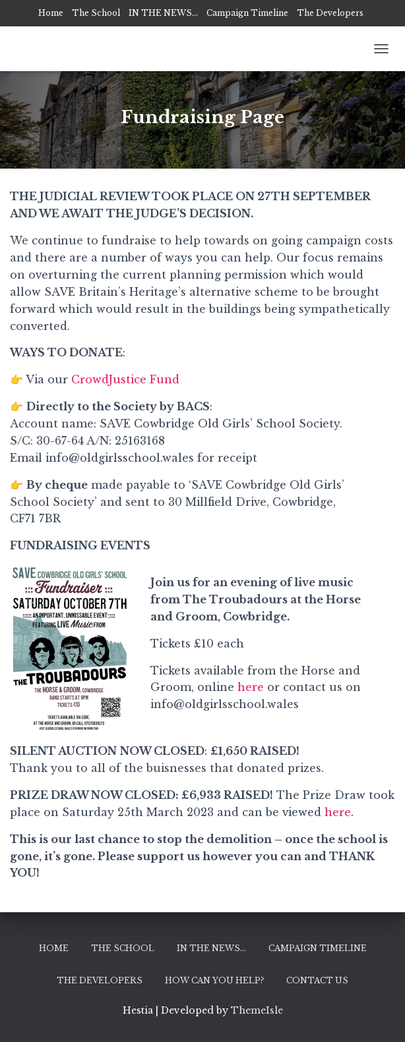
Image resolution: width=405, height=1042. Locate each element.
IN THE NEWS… (163, 13)
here (252, 687)
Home (50, 13)
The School (96, 13)
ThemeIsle (257, 1010)
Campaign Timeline (247, 13)
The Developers (330, 13)
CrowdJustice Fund (125, 379)
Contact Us (317, 980)
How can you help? (214, 980)
